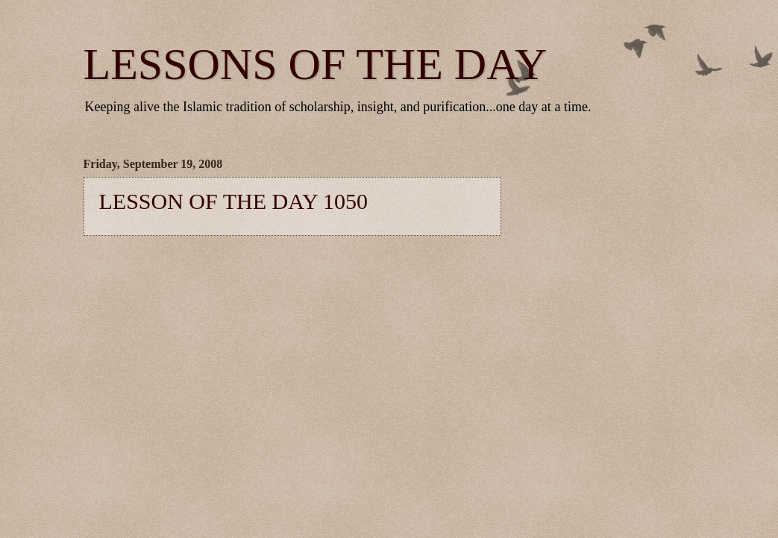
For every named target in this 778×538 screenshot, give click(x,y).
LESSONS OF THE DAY (316, 64)
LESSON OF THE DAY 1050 (233, 201)
